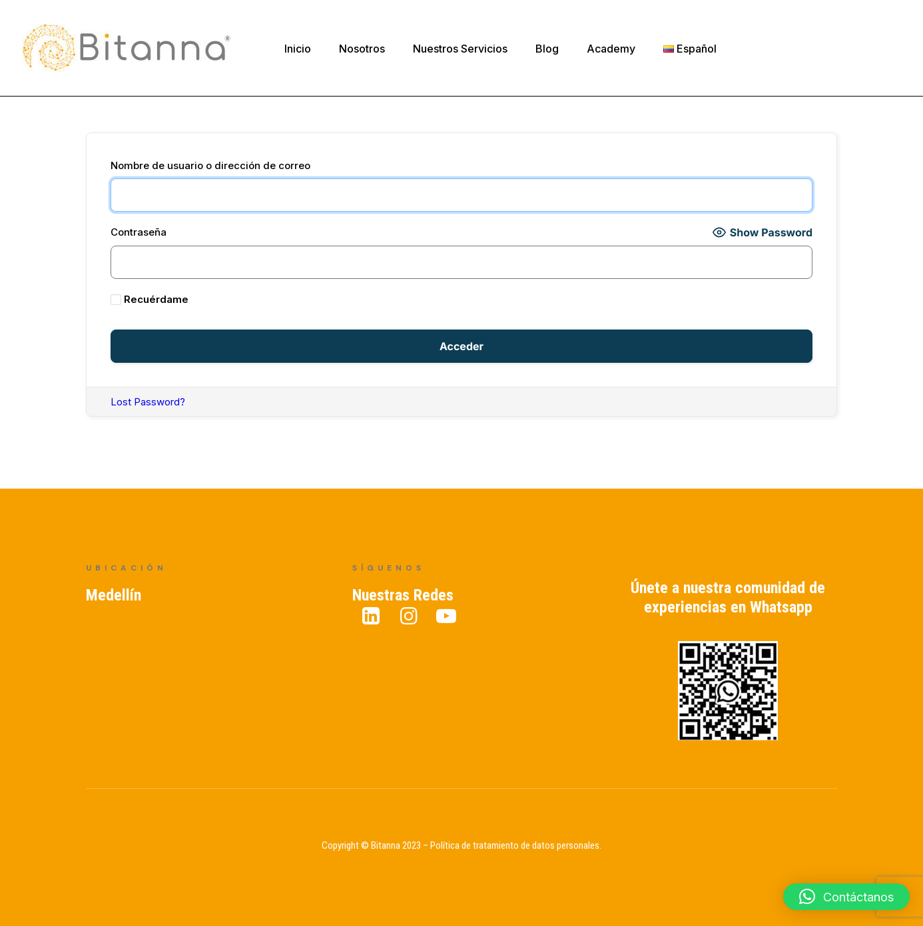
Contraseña (138, 232)
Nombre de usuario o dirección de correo (210, 165)
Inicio (297, 48)
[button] (846, 896)
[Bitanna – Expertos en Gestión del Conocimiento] (127, 48)
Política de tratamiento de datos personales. (515, 845)
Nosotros (362, 48)
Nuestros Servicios (460, 48)
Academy (611, 48)
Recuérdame (149, 299)
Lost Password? (148, 401)
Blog (547, 48)
